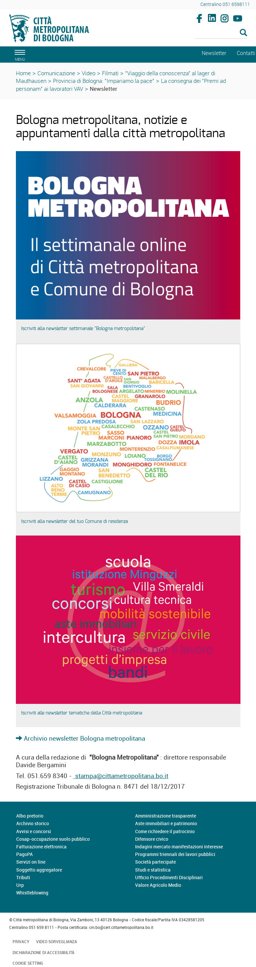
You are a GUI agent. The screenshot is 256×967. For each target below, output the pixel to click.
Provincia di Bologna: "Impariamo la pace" (103, 81)
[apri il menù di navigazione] (18, 54)
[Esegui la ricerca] (243, 33)
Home (23, 73)
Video (88, 73)
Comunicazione (56, 73)
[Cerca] (221, 33)
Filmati (110, 73)
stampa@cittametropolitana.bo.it (121, 775)
